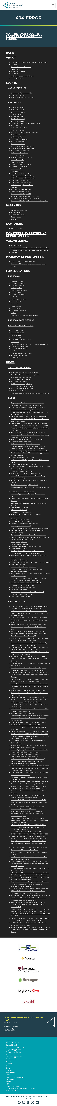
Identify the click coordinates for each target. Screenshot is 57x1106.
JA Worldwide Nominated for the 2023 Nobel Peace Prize (30, 562)
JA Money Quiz (16, 335)
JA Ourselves (15, 308)
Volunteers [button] (10, 1041)
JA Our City (14, 297)
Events (11, 83)
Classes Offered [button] (11, 1045)
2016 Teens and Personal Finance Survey (24, 372)
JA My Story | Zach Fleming (20, 560)
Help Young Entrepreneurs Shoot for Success (26, 514)
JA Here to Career (17, 337)
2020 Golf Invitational (18, 112)
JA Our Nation (15, 304)
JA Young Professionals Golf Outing (22, 176)
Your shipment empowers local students (24, 464)
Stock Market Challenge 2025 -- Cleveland (25, 198)
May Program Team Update (20, 596)
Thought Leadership (19, 367)
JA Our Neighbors (17, 330)
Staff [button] (7, 1066)
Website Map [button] (44, 1096)
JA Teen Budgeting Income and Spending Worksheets (29, 344)
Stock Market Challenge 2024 (21, 194)
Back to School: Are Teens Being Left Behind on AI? (28, 432)
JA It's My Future (16, 288)
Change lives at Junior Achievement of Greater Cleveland (30, 248)
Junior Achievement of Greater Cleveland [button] (20, 1088)
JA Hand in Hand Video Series (21, 339)
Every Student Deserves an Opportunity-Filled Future (29, 62)
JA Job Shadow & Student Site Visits (23, 261)
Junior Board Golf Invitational (20, 180)
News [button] (8, 1074)
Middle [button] (8, 1081)
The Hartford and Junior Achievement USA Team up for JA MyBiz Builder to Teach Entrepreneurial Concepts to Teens (29, 686)
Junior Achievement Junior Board (22, 76)
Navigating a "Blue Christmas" (21, 526)
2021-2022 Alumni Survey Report (22, 388)
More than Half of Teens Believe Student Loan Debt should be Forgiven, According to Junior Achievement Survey (29, 802)
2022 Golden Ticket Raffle (19, 128)
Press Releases (16, 601)
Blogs (11, 398)
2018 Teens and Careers (19, 381)
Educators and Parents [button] (15, 1048)
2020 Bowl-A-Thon (17, 107)
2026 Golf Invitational (18, 95)
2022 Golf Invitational (18, 130)
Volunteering (17, 240)
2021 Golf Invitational (18, 119)
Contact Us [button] (9, 1029)
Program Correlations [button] (13, 1052)
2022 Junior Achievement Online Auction (24, 132)
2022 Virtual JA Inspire (18, 135)
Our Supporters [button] (11, 1059)
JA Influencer (15, 351)
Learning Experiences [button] (15, 1077)
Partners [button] (9, 1055)
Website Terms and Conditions (21, 67)
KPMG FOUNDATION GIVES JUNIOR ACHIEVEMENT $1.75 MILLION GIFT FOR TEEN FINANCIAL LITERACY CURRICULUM (28, 904)
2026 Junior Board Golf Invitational (22, 97)
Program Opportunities (25, 257)
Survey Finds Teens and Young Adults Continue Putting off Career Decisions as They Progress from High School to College (30, 930)
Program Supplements (20, 325)
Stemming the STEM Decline (20, 508)
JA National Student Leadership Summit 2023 (26, 553)
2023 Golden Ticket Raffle (19, 139)
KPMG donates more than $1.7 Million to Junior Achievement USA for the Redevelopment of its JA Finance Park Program (28, 813)
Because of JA (16, 517)
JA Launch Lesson (17, 292)
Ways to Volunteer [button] (12, 1043)
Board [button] (8, 1068)
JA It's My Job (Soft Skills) (19, 290)
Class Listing (15, 252)
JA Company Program (18, 283)
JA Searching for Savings (19, 349)
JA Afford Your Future (18, 358)
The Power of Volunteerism (20, 519)
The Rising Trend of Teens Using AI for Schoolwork (27, 551)
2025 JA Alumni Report (18, 391)
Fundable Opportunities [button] (14, 1057)
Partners (13, 205)
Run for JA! (14, 187)
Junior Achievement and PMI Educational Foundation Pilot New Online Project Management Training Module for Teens (29, 620)
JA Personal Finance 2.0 (19, 310)
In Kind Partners (16, 212)
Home (10, 52)
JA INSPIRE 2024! (17, 171)
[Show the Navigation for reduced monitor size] (53, 5)
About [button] (8, 1062)
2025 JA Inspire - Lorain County (21, 157)
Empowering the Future (19, 549)
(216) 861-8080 (9, 1031)
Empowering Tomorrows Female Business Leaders (28, 535)
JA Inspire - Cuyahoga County (21, 164)
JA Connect (15, 342)
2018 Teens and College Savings (21, 384)
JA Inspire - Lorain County (19, 166)
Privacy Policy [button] (25, 1096)
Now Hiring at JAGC (17, 78)
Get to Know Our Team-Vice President (23, 587)
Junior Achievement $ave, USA (21, 353)
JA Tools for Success (17, 333)
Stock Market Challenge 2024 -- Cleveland (25, 196)
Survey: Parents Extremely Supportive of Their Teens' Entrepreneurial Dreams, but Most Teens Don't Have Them (28, 843)
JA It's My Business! (17, 285)
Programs (14, 276)
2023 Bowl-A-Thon (17, 137)
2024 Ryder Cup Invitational (20, 151)
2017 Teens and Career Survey (21, 377)
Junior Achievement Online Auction (23, 178)
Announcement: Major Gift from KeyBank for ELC (27, 439)
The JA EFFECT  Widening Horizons (23, 567)
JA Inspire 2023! (16, 169)
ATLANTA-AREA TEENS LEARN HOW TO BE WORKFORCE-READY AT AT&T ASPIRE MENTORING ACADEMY (28, 727)
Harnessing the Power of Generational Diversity (26, 546)
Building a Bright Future (19, 542)
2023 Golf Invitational (18, 141)
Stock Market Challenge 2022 (21, 192)
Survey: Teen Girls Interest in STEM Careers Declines (28, 786)
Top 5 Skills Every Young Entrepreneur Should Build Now (30, 451)
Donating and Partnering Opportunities (26, 235)
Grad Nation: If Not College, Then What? (24, 485)
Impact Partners (16, 219)
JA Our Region (16, 306)
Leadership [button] (10, 1064)
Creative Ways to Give (18, 215)
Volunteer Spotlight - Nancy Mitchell (23, 585)
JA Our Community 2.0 (18, 299)
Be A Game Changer (18, 564)
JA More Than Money (18, 295)
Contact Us (14, 74)
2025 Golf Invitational (18, 155)
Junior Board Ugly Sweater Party (22, 185)
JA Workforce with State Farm (21, 441)
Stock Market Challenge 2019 (21, 189)
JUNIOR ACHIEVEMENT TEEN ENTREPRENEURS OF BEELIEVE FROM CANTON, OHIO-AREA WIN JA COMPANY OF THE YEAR (28, 827)
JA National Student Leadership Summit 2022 (26, 583)
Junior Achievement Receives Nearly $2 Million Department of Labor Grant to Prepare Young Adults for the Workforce (30, 704)
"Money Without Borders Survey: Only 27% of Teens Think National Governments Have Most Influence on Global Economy (30, 659)
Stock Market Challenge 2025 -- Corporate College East (29, 201)
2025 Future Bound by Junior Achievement (25, 444)
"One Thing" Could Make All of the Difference (26, 473)
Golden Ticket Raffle (17, 160)
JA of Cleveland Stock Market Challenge (24, 315)
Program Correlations (21, 320)
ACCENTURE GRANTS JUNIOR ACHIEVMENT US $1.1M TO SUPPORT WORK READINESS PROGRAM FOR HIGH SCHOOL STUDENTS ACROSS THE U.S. (30, 898)
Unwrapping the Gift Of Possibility (22, 521)
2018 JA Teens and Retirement (21, 379)
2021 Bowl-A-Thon (17, 116)
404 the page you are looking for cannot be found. (24, 36)
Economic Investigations (19, 355)
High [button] (7, 1084)
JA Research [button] (10, 1070)
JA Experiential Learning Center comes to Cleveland (28, 407)
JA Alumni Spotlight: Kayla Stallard (22, 457)
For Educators (18, 271)
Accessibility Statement (18, 71)
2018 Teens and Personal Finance (22, 386)
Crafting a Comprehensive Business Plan (24, 523)
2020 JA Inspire (16, 114)
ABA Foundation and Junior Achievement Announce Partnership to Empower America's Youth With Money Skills (29, 627)
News (10, 362)
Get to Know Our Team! (19, 589)
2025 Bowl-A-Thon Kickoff (19, 153)
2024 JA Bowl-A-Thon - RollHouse (22, 148)
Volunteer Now (16, 245)
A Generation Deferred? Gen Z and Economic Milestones (30, 393)
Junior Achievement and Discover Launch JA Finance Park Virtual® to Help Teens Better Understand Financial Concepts (30, 674)
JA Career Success (17, 281)
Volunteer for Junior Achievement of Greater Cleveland (29, 250)
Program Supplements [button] (14, 1050)
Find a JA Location (12, 1090)
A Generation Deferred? (19, 510)
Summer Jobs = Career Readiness (22, 492)
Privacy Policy (15, 69)
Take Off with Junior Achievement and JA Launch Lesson (30, 528)
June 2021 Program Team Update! (22, 594)
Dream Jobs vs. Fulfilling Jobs (21, 512)
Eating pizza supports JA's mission (22, 471)
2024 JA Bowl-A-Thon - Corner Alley (23, 146)
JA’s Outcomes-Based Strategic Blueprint (25, 410)
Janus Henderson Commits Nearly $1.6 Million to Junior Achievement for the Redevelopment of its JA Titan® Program (29, 791)
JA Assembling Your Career (20, 346)
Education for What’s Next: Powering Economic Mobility (30, 416)
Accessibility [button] (35, 1096)
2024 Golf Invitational (18, 144)
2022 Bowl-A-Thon (17, 126)
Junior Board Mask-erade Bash (21, 182)
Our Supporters (16, 217)
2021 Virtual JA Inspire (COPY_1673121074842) (26, 123)
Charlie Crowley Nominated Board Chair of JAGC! (27, 592)
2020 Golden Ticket (17, 110)
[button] (19, 1102)
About (11, 57)
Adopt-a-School (16, 228)
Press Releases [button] (11, 1072)
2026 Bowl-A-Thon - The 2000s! (21, 93)
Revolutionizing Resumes (19, 544)
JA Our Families (16, 301)
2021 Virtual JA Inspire (18, 121)
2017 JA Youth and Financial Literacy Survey (25, 375)
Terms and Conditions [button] (13, 1096)
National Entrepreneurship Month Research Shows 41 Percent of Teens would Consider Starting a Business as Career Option (29, 693)
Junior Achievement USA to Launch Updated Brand (28, 722)
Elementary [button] (10, 1079)
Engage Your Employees (19, 210)
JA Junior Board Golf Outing (20, 173)
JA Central (14, 64)
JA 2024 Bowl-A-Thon (18, 162)
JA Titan (13, 313)
